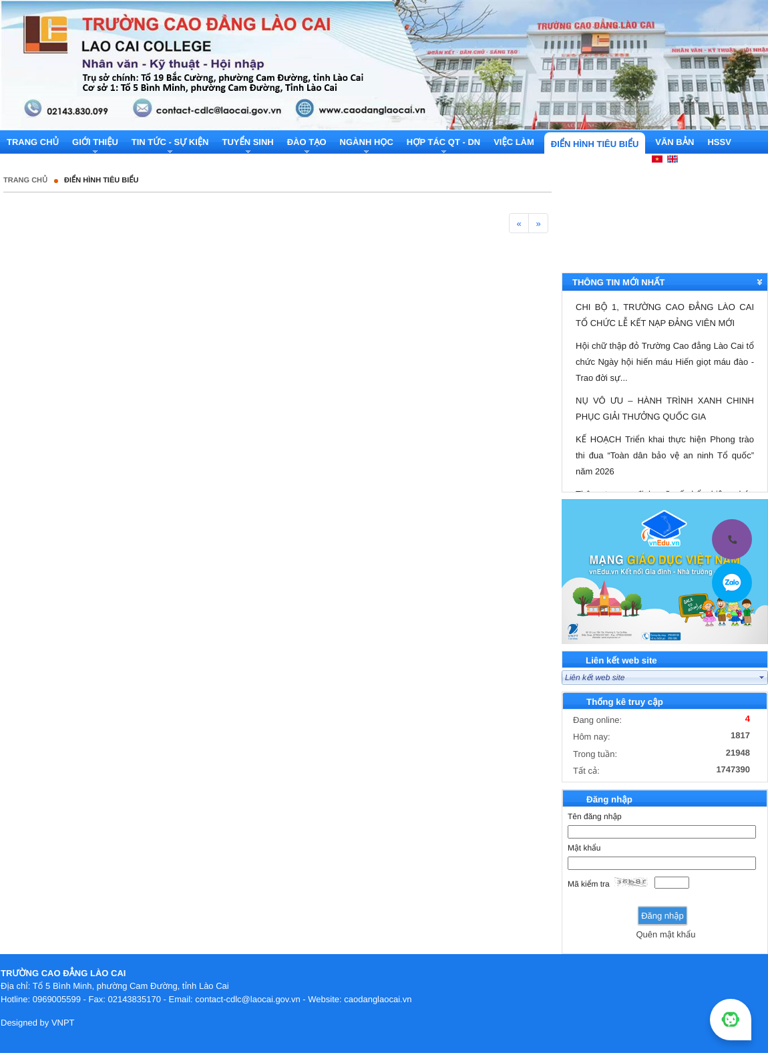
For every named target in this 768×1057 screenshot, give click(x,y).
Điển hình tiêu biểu (101, 180)
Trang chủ (25, 180)
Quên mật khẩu (665, 934)
